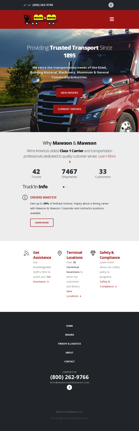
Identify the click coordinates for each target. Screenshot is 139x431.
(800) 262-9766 (69, 377)
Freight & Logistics (69, 343)
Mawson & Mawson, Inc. (69, 411)
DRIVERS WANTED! (43, 197)
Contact (69, 361)
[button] (63, 187)
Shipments (69, 176)
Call (38, 5)
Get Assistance (42, 255)
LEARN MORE (42, 222)
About (69, 352)
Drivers (69, 334)
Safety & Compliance (110, 255)
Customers (103, 176)
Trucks (36, 176)
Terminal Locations (74, 255)
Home (69, 325)
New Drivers (69, 92)
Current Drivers (69, 109)
